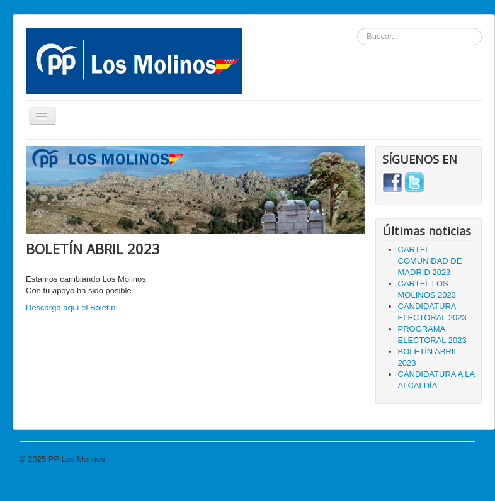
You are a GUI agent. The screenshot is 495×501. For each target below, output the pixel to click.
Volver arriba (452, 459)
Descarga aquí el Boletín (70, 307)
